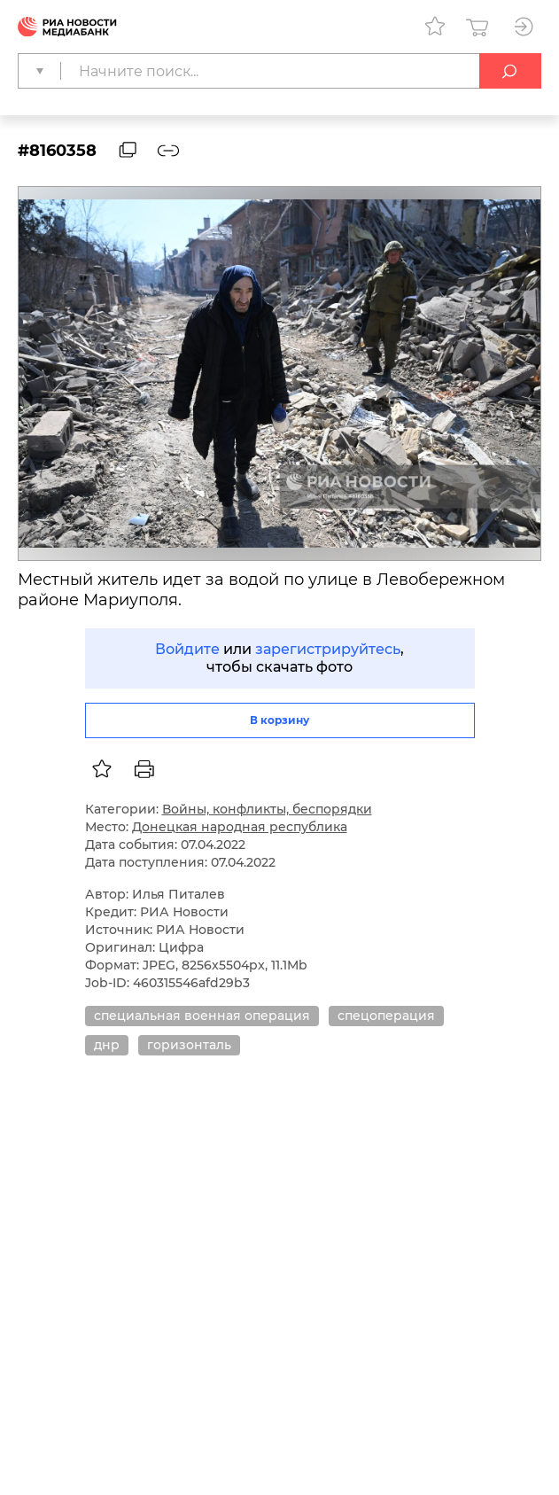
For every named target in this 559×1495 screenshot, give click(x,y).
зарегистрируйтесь (327, 649)
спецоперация (386, 1016)
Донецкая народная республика (239, 827)
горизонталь (189, 1045)
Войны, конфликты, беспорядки (267, 809)
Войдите (187, 649)
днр (107, 1045)
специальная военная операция (202, 1016)
